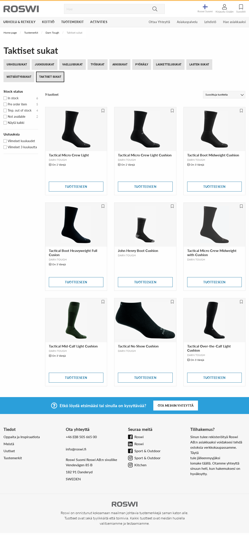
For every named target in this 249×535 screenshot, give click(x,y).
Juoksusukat (44, 64)
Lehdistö (210, 22)
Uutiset (9, 451)
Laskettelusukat (168, 64)
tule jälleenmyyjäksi (205, 458)
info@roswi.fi (76, 449)
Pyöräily (141, 64)
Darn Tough (52, 32)
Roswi (139, 437)
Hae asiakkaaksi (234, 22)
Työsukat (97, 64)
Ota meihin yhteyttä (176, 405)
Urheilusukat (17, 64)
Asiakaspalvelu (187, 22)
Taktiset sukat (50, 76)
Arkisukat (120, 64)
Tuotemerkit (72, 22)
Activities (98, 22)
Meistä (9, 444)
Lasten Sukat (199, 64)
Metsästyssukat (19, 76)
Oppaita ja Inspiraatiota (22, 437)
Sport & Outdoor (147, 451)
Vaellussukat (72, 64)
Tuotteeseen (76, 186)
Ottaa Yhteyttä (159, 22)
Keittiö (48, 22)
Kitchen (140, 465)
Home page (10, 32)
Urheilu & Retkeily (19, 22)
